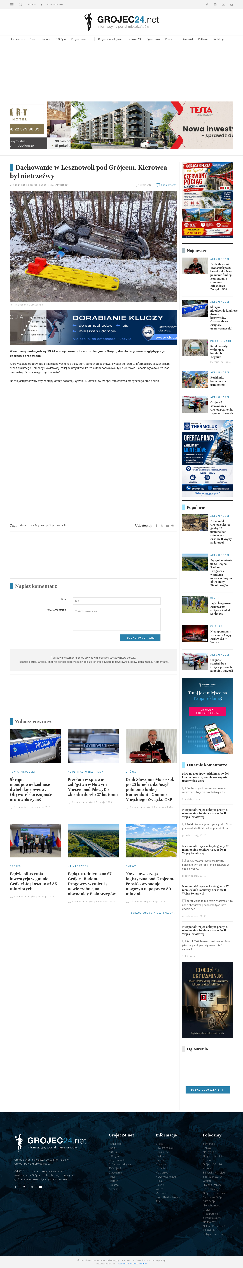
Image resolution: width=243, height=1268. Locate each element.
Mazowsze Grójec (213, 1197)
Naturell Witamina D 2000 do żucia (214, 1228)
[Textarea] (117, 619)
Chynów (160, 1160)
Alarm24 (188, 39)
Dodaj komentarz (141, 638)
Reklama (203, 39)
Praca (168, 39)
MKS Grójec (209, 1201)
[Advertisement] (121, 72)
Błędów (160, 1156)
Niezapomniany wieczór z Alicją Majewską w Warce (220, 637)
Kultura (46, 39)
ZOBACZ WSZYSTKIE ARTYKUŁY (153, 913)
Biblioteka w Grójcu (214, 1172)
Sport (33, 39)
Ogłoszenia (153, 39)
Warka (159, 1189)
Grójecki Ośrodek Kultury (212, 1166)
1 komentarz (19, 807)
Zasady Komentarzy (156, 661)
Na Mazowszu (78, 866)
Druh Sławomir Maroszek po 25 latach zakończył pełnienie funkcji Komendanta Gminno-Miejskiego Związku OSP (150, 789)
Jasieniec (161, 1168)
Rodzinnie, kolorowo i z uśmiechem (218, 381)
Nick (63, 599)
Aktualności (18, 39)
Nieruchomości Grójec (212, 1207)
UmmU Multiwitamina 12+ (168, 1199)
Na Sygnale (209, 1152)
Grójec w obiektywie (110, 39)
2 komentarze (136, 901)
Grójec (131, 772)
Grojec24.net (17, 185)
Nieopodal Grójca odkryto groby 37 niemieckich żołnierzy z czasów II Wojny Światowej (221, 531)
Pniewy (131, 866)
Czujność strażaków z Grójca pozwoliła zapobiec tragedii (221, 408)
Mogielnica (162, 1172)
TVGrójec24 (134, 39)
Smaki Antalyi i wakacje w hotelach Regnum (219, 352)
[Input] (117, 601)
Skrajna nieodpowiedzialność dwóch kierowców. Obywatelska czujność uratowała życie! (31, 789)
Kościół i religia (211, 1189)
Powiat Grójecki (22, 772)
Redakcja (219, 39)
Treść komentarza (55, 609)
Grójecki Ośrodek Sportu (212, 1158)
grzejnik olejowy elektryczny (212, 1219)
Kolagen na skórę (213, 1234)
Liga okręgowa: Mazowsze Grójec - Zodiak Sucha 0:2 (220, 608)
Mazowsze (162, 1193)
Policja (207, 1147)
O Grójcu (60, 39)
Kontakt (113, 1189)
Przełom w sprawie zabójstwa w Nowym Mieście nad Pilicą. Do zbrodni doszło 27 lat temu (93, 787)
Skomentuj (146, 185)
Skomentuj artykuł (81, 802)
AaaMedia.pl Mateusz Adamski (132, 1263)
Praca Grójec (210, 1213)
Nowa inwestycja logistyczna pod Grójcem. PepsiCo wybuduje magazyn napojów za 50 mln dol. (150, 883)
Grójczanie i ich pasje (215, 1193)
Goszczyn (161, 1164)
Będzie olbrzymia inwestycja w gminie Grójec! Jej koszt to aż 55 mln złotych (33, 881)
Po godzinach (79, 39)
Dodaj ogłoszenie (207, 1090)
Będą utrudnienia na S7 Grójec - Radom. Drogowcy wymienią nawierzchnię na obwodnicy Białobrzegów (92, 883)
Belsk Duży (162, 1152)
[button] (11, 4)
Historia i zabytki (212, 1185)
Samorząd (209, 1143)
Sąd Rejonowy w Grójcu (212, 1178)
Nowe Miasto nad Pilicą (86, 772)
